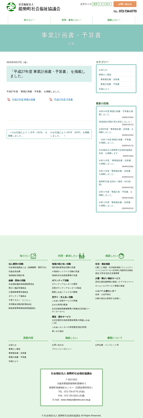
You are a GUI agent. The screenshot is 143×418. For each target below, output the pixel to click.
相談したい (113, 20)
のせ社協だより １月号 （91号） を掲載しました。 (27, 134)
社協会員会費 (14, 271)
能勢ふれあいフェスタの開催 (64, 292)
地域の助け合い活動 (61, 264)
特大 (108, 4)
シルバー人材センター (105, 291)
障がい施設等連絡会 (17, 288)
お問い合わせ (125, 4)
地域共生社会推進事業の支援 (64, 275)
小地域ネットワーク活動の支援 (65, 271)
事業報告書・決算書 (110, 79)
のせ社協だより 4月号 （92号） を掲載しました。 (69, 134)
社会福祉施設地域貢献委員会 (21, 284)
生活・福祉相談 (102, 264)
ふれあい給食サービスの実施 (64, 301)
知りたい (28, 20)
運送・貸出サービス (61, 316)
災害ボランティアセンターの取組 (66, 288)
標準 (95, 4)
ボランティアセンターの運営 (64, 284)
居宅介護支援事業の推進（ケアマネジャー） (114, 282)
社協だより (104, 89)
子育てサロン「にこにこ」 (20, 300)
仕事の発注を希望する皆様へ (108, 298)
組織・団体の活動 (17, 280)
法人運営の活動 (16, 264)
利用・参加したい (71, 20)
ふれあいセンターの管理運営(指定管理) (69, 327)
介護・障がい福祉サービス (107, 278)
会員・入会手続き (103, 294)
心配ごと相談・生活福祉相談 (108, 267)
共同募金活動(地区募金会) (20, 304)
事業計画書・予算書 (110, 84)
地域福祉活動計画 (16, 275)
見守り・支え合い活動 (62, 297)
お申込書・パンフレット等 (107, 345)
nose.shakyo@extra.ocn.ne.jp (75, 400)
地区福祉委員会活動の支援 (63, 267)
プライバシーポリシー (62, 349)
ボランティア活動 (60, 280)
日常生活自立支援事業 (109, 273)
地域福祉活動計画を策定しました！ (115, 121)
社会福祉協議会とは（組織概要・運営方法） (28, 267)
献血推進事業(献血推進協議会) (22, 308)
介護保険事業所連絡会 (18, 292)
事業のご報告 (105, 74)
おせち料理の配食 (60, 304)
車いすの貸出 (58, 331)
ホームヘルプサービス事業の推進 (110, 286)
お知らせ (103, 70)
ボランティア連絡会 (17, 296)
